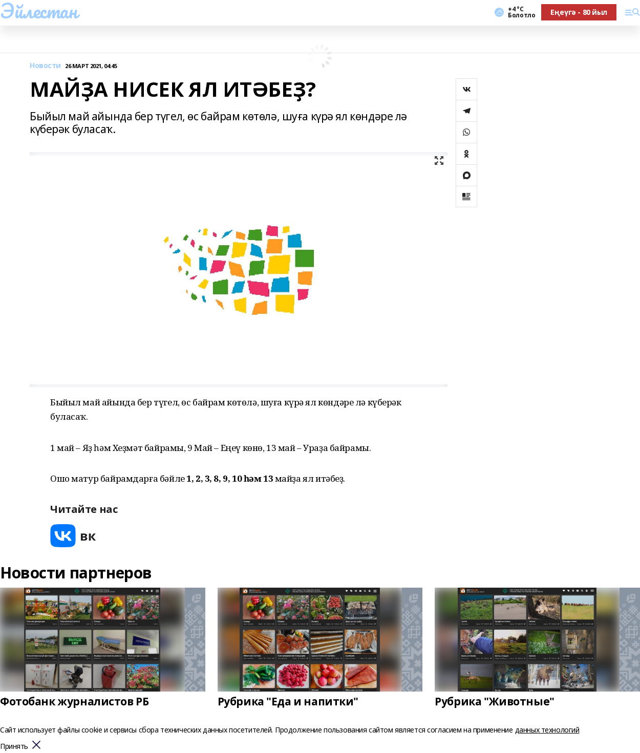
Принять (14, 746)
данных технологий (547, 730)
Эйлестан (38, 11)
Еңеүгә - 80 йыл (578, 12)
